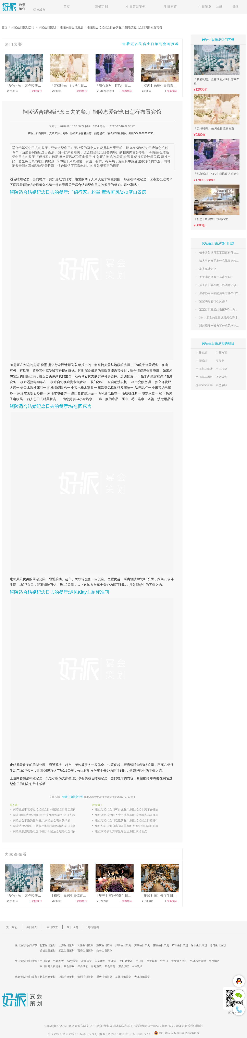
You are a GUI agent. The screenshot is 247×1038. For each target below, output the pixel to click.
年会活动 (82, 966)
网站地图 (93, 927)
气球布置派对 (198, 960)
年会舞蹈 (100, 960)
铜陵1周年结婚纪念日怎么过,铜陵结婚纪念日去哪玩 (45, 815)
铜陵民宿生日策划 (71, 27)
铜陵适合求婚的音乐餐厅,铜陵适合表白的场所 (42, 820)
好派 (77, 1025)
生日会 (140, 960)
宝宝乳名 (137, 966)
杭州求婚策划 (123, 976)
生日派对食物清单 (50, 966)
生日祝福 (221, 368)
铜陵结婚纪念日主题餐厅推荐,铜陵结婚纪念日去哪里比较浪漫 (48, 825)
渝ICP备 (139, 1034)
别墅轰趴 (221, 385)
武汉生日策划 (66, 950)
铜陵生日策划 (47, 27)
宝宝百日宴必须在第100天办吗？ (220, 309)
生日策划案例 (136, 6)
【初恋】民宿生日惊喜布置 (211, 219)
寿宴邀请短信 (207, 268)
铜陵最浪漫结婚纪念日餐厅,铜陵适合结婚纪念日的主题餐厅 (48, 831)
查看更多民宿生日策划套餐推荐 (150, 44)
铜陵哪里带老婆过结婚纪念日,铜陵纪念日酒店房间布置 (47, 809)
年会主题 (110, 966)
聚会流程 (123, 966)
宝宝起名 (152, 960)
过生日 (164, 960)
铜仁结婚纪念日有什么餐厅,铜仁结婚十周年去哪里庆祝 (129, 809)
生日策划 (204, 6)
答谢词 (112, 960)
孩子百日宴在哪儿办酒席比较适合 (220, 285)
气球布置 (58, 960)
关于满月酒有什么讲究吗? (215, 277)
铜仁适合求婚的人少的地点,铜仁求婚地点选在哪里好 (128, 815)
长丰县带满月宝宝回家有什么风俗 (220, 252)
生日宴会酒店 (204, 377)
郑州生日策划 (123, 945)
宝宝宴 (220, 360)
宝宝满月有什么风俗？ (213, 301)
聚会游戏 (69, 966)
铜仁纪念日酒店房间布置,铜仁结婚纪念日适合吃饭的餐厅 (130, 825)
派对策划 (221, 377)
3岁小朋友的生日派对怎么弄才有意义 (222, 317)
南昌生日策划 (161, 945)
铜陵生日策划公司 (23, 27)
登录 (235, 6)
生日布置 (170, 6)
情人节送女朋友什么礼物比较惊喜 (220, 260)
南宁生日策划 (104, 950)
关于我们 (11, 927)
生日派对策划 (101, 1025)
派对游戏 (96, 966)
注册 (219, 6)
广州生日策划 (180, 945)
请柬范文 (86, 960)
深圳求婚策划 (85, 976)
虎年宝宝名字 (204, 385)
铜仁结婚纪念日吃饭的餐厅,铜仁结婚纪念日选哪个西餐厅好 (130, 820)
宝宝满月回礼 (179, 960)
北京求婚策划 (47, 976)
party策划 (72, 960)
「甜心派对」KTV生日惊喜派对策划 (216, 173)
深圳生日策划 (199, 945)
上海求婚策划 (66, 976)
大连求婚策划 (142, 976)
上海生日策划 (66, 945)
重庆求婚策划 (104, 976)
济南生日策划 (142, 945)
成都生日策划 (47, 950)
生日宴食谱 (126, 960)
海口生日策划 (218, 945)
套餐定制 (101, 6)
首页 (66, 6)
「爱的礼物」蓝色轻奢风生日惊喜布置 (216, 81)
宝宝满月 (214, 960)
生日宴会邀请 (204, 368)
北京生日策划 (47, 945)
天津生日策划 (85, 945)
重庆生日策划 (104, 945)
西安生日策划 (85, 950)
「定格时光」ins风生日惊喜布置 (214, 128)
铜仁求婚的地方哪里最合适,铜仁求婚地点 (121, 831)
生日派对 (201, 360)
